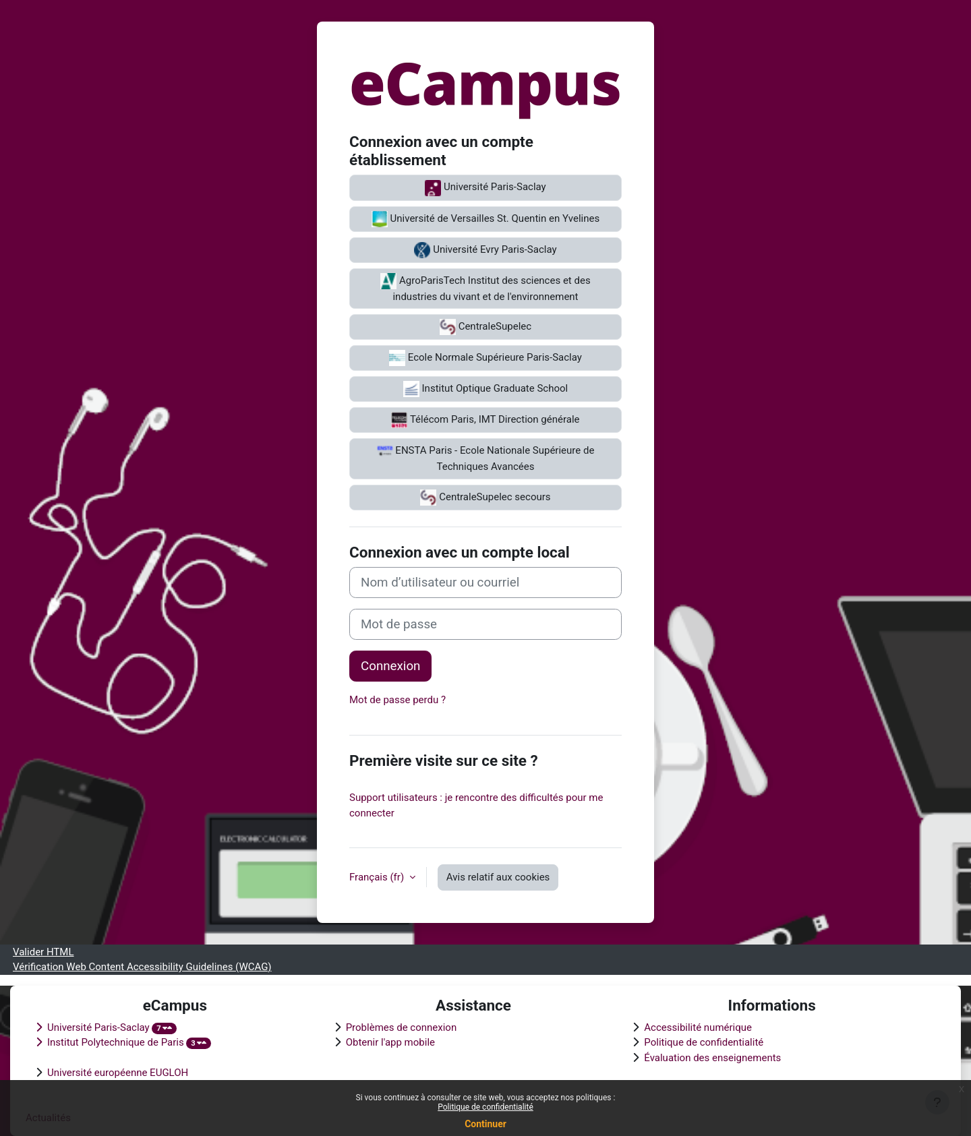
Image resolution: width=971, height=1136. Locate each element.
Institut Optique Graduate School (485, 389)
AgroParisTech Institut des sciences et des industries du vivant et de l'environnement (485, 288)
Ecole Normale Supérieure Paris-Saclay (485, 358)
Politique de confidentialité (485, 1107)
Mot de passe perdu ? (397, 700)
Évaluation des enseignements (712, 1058)
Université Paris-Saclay (485, 188)
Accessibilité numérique (698, 1027)
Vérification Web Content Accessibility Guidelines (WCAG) (142, 967)
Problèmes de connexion (401, 1027)
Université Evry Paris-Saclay (485, 250)
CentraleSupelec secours (485, 497)
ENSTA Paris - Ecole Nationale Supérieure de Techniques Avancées (486, 458)
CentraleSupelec (485, 327)
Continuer (485, 1123)
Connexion (390, 666)
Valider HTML (43, 952)
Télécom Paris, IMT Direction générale (485, 420)
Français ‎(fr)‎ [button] (378, 877)
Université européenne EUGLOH (117, 1073)
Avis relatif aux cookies (498, 877)
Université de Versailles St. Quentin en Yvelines (485, 219)
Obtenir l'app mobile (390, 1042)
